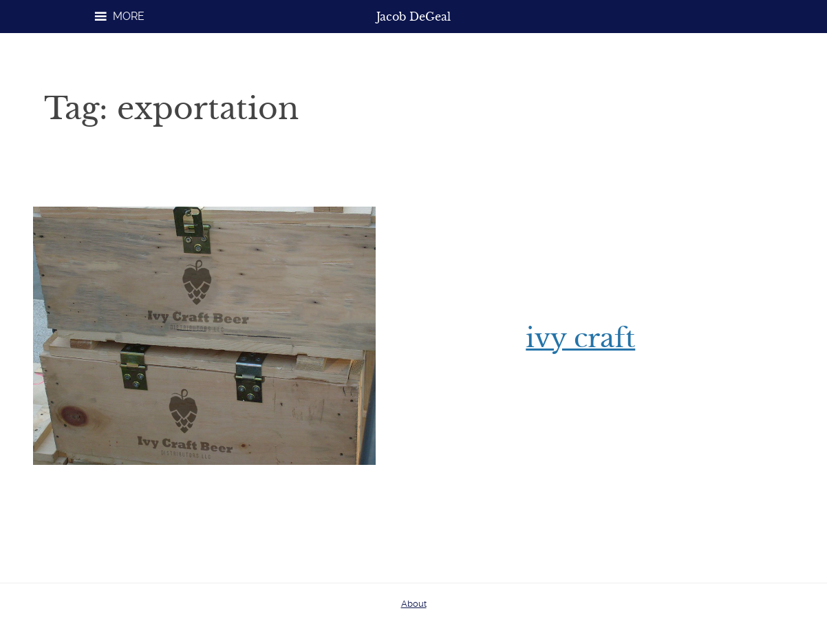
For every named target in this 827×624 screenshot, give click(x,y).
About (414, 604)
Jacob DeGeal (413, 16)
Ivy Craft (580, 338)
